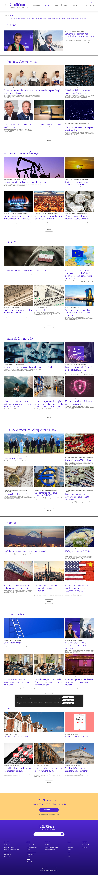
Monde (72, 18)
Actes (69, 855)
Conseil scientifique (86, 845)
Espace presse (7, 857)
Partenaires (84, 847)
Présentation (36, 5)
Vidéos (69, 852)
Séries (69, 857)
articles (28, 842)
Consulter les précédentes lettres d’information (49, 815)
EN (93, 2)
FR (91, 2)
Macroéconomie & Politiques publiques (61, 18)
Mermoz (69, 845)
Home (6, 15)
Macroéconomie (30, 855)
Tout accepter (68, 697)
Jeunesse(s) (6, 852)
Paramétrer (68, 700)
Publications (70, 847)
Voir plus (49, 140)
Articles (47, 5)
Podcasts (69, 850)
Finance (37, 18)
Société (85, 18)
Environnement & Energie (32, 847)
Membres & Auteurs (8, 845)
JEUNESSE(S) (75, 5)
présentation (7, 842)
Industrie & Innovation (45, 18)
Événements (56, 5)
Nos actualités (79, 18)
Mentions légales (41, 868)
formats (69, 842)
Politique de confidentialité (51, 868)
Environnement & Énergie (28, 18)
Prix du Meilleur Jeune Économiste (11, 850)
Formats (66, 5)
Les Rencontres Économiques (51, 847)
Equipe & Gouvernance (9, 847)
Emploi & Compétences (16, 18)
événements (47, 842)
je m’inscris (47, 810)
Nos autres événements (50, 850)
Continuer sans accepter (68, 703)
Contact (59, 868)
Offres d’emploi (7, 855)
